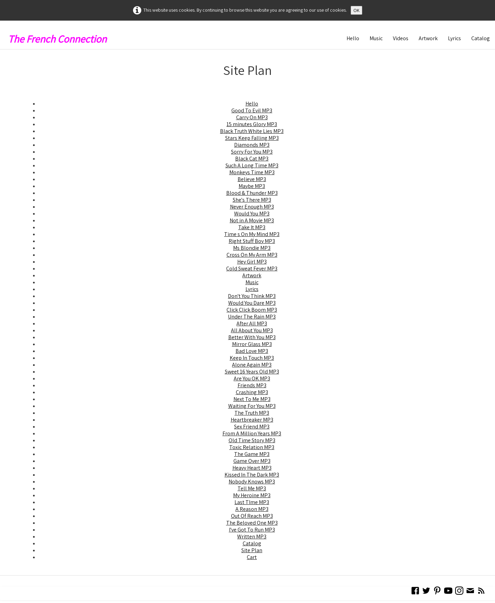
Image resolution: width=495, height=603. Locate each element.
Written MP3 (251, 536)
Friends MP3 (252, 385)
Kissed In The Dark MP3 (251, 474)
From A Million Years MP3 (251, 433)
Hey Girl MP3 (252, 261)
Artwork (428, 38)
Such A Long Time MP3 (252, 165)
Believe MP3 (252, 179)
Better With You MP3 (252, 337)
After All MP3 (251, 323)
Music (376, 38)
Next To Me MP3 (252, 399)
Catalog (480, 38)
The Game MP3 (252, 454)
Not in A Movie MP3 (252, 220)
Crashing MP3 (252, 392)
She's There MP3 (252, 199)
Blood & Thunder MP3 (252, 193)
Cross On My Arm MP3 (252, 254)
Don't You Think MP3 (252, 296)
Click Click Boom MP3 (252, 309)
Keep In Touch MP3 (252, 357)
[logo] (60, 37)
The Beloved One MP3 (252, 522)
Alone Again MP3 (252, 364)
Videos (400, 38)
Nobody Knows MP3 (252, 481)
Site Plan (251, 550)
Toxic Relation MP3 (251, 447)
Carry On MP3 (252, 117)
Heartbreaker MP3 (252, 419)
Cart (252, 557)
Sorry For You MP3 (252, 151)
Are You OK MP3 (252, 378)
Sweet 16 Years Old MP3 (252, 371)
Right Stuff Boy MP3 (252, 241)
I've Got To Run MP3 (252, 529)
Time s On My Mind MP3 (251, 234)
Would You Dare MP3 (252, 302)
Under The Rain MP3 (252, 316)
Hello (352, 38)
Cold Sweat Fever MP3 (251, 268)
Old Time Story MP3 (252, 440)
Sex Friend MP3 (252, 426)
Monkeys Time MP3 (252, 172)
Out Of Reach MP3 (252, 516)
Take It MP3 (251, 227)
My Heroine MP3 (252, 495)
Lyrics (454, 38)
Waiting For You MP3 (252, 406)
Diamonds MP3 (252, 144)
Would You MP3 (252, 213)
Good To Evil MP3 (251, 110)
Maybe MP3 (252, 186)
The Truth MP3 (251, 412)
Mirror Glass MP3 (252, 344)
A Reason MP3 (251, 509)
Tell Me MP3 (252, 488)
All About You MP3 (252, 330)
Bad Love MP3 (251, 351)
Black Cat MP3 (251, 158)
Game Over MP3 (252, 461)
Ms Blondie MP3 (252, 248)
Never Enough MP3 (252, 206)
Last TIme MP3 (251, 502)
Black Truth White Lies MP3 (252, 131)
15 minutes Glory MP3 (252, 124)
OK (356, 10)
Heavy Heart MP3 (252, 467)
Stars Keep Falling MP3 (252, 138)
